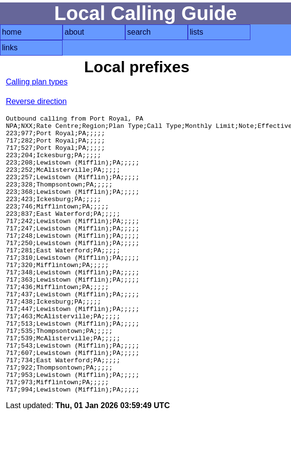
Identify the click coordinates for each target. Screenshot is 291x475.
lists (196, 32)
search (139, 32)
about (74, 32)
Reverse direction (36, 101)
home (12, 32)
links (10, 47)
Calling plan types (36, 82)
